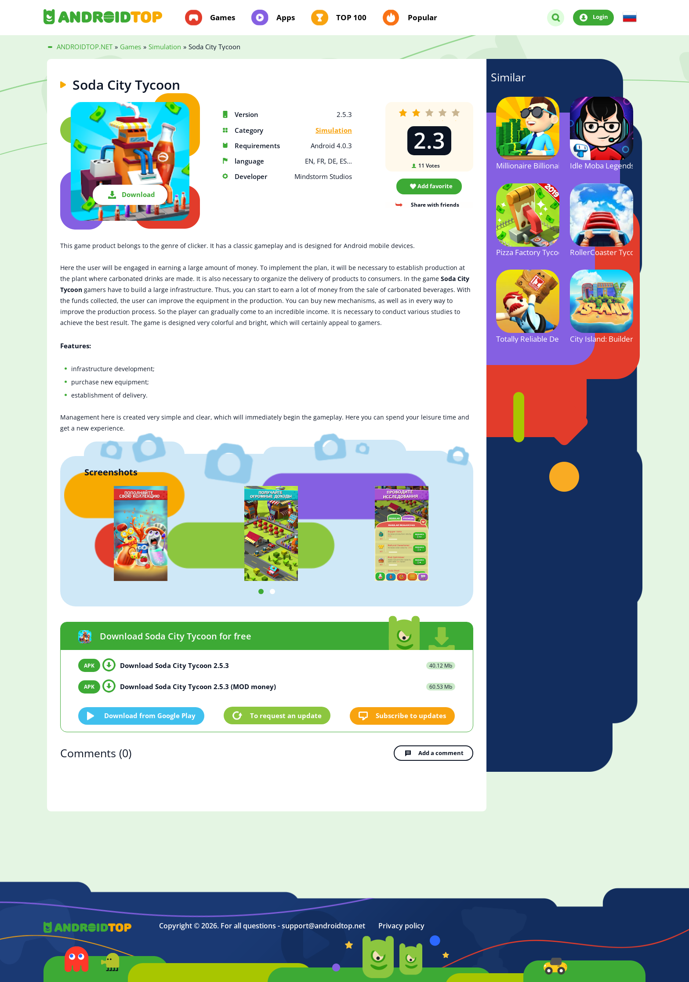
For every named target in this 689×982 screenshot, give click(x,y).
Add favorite (435, 186)
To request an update (286, 715)
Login (600, 17)
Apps (285, 17)
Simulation (333, 130)
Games (222, 17)
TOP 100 (351, 17)
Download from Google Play (150, 715)
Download (138, 194)
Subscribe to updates (411, 715)
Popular (422, 17)
